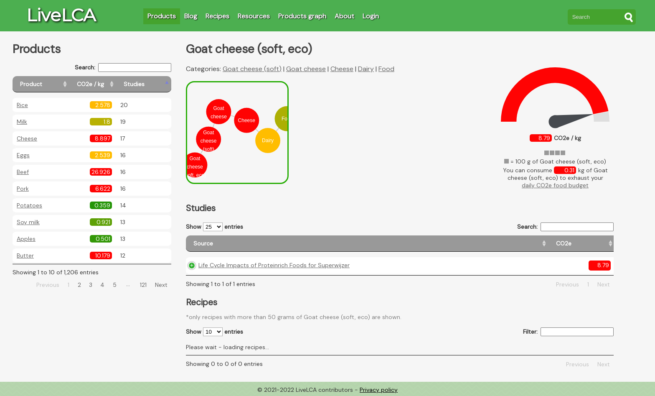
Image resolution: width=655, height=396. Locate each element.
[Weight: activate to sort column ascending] (594, 243)
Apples (26, 239)
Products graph (302, 16)
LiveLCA (61, 15)
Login (371, 16)
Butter (25, 255)
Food (386, 68)
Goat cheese (306, 68)
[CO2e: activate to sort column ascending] (402, 243)
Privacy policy (379, 389)
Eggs (23, 155)
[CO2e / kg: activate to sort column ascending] (111, 84)
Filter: (568, 331)
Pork (23, 188)
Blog (190, 16)
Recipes (217, 16)
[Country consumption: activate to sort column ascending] (529, 243)
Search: (123, 67)
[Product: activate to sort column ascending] (50, 84)
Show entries (214, 226)
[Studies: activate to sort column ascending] (153, 84)
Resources (254, 16)
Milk (22, 121)
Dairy (366, 68)
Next (161, 285)
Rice (22, 105)
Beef (23, 172)
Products (161, 16)
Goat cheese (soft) (252, 68)
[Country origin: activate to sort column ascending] (452, 243)
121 (143, 285)
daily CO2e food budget (555, 185)
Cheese (27, 138)
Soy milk (28, 222)
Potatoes (29, 205)
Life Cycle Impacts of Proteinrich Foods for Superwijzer (274, 265)
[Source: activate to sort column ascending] (285, 243)
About (344, 16)
